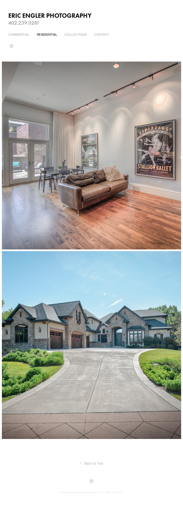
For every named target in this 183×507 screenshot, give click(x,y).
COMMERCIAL (19, 35)
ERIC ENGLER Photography (50, 15)
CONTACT (101, 35)
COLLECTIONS (75, 35)
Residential (47, 35)
